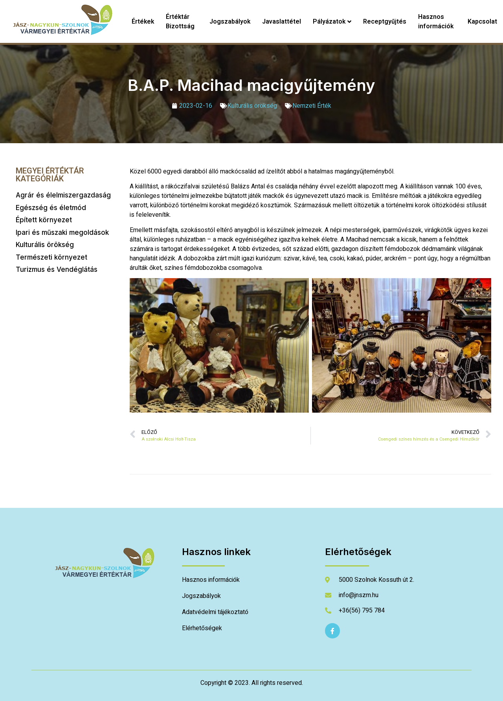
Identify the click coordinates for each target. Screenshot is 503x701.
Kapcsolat (482, 21)
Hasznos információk (435, 21)
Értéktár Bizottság (180, 21)
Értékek (143, 21)
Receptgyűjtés (384, 21)
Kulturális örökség (252, 106)
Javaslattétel (281, 21)
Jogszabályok (229, 21)
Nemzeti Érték (311, 106)
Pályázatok (332, 21)
